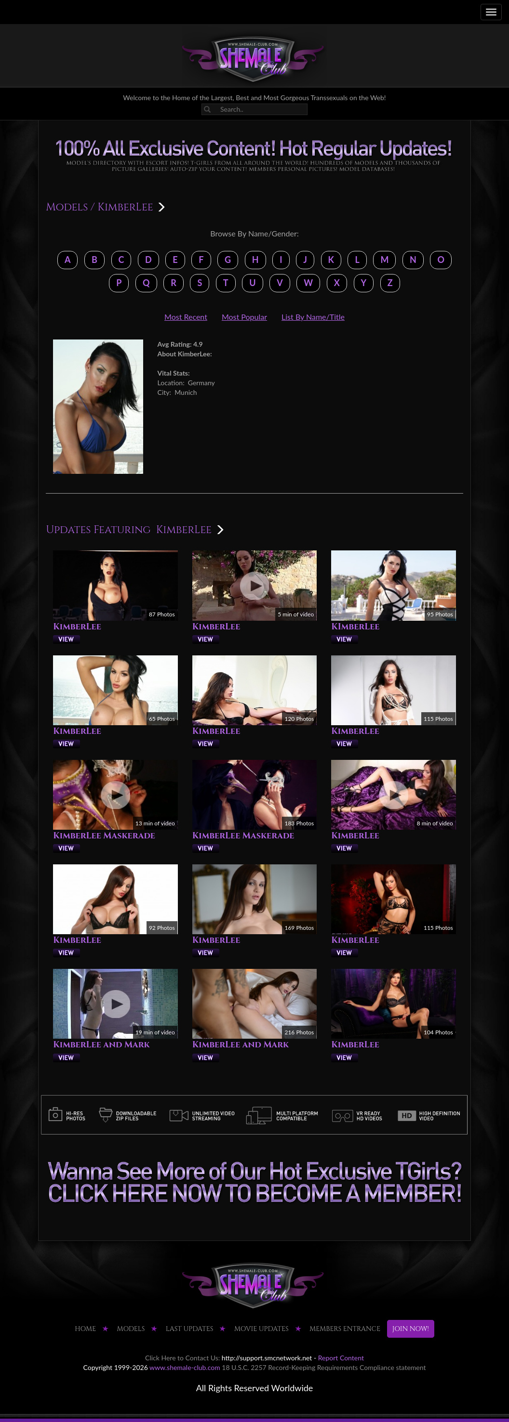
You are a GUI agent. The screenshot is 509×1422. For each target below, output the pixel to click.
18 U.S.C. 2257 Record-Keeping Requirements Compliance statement (324, 1367)
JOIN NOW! (410, 1328)
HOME (85, 1328)
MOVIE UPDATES (261, 1328)
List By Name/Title (313, 316)
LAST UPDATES (190, 1328)
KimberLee (77, 627)
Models (67, 207)
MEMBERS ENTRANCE (344, 1328)
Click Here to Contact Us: (182, 1358)
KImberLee (355, 627)
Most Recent (185, 316)
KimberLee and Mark (101, 1045)
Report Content (341, 1358)
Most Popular (244, 316)
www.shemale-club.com (184, 1367)
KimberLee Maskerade (104, 836)
